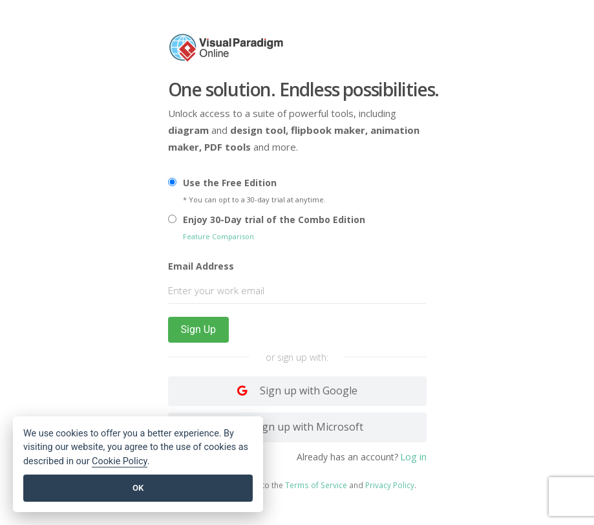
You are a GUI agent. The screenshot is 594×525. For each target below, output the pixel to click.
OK (138, 488)
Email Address (201, 266)
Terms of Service (316, 485)
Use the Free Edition (230, 183)
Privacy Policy (389, 485)
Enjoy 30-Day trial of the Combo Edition (274, 219)
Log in (413, 457)
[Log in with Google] (297, 391)
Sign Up (199, 329)
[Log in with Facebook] (297, 427)
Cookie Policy (119, 461)
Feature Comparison (218, 236)
